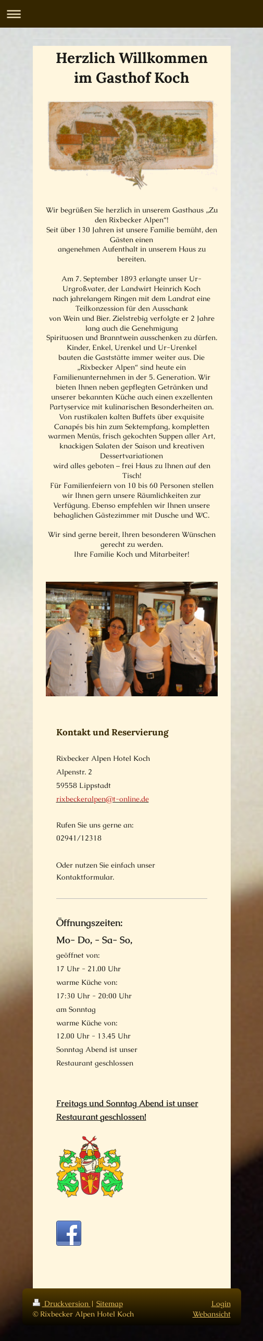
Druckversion (62, 1303)
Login (221, 1303)
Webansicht (212, 1314)
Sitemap (109, 1303)
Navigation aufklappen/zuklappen (131, 14)
